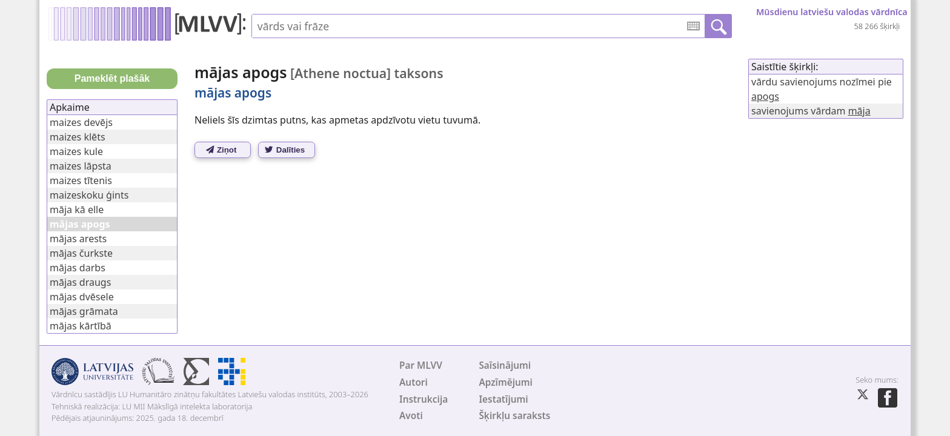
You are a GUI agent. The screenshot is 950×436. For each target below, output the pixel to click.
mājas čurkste (81, 253)
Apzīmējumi (506, 382)
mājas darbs (77, 267)
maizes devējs (81, 122)
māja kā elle (77, 209)
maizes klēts (77, 137)
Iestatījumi (503, 399)
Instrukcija (423, 399)
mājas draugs (80, 282)
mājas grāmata (84, 311)
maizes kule (76, 151)
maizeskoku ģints (89, 195)
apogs (765, 96)
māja (859, 110)
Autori (413, 382)
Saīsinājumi (505, 365)
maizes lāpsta (80, 166)
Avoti (411, 415)
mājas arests (78, 238)
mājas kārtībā (80, 325)
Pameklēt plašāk (112, 78)
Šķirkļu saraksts (514, 415)
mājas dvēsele (82, 296)
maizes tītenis (81, 180)
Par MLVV (420, 365)
